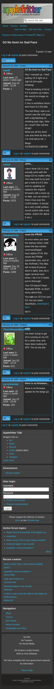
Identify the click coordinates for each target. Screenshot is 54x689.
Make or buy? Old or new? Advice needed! (26, 540)
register (15, 55)
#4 (50, 325)
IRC (11, 440)
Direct (17, 520)
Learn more (8, 460)
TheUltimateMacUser (17, 329)
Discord (12, 447)
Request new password (17, 504)
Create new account (15, 500)
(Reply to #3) (35, 325)
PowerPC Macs (34, 35)
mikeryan (8, 589)
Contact (47, 29)
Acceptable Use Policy (16, 628)
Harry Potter (9, 575)
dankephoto (11, 235)
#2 (50, 160)
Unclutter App (33, 520)
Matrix (12, 444)
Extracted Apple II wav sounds (20, 544)
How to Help (27, 670)
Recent (23, 26)
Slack (11, 454)
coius (6, 164)
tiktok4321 (8, 600)
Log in (4, 55)
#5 (50, 379)
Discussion (18, 35)
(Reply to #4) (34, 379)
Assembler (11, 536)
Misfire (12, 450)
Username (9, 486)
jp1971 (7, 567)
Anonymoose (10, 582)
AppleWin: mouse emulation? (19, 548)
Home (5, 26)
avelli (6, 70)
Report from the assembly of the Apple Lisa (26, 532)
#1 (50, 66)
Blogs (8, 613)
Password (9, 493)
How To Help (20, 29)
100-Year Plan (35, 29)
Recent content (13, 473)
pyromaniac (11, 384)
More (48, 551)
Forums (14, 26)
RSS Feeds (11, 621)
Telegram (13, 457)
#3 (50, 231)
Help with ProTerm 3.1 (14, 579)
